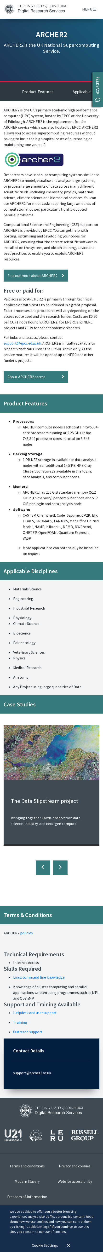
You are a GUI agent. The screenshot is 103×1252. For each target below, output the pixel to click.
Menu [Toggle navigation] (89, 9)
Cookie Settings (45, 1245)
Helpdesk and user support (35, 1012)
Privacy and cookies (75, 1166)
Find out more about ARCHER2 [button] (35, 276)
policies (26, 932)
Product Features (37, 91)
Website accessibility (75, 1181)
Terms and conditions (27, 1166)
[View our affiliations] (51, 1137)
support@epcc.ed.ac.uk (22, 343)
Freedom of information (27, 1196)
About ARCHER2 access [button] (35, 377)
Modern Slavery (27, 1181)
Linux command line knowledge (39, 977)
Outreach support (27, 1031)
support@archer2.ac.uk (32, 1072)
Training (20, 1022)
